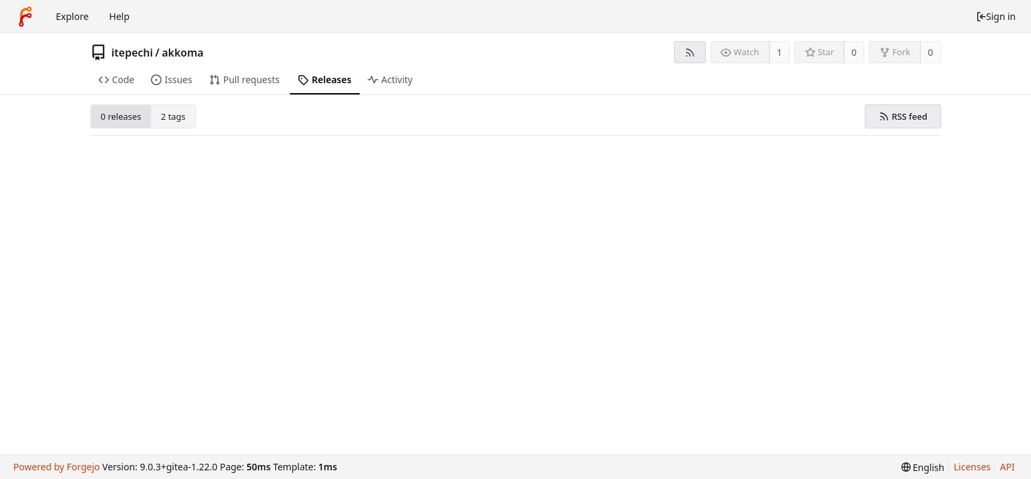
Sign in (996, 16)
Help (119, 16)
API (1007, 466)
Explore (72, 16)
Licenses (972, 466)
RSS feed (903, 116)
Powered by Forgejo (56, 466)
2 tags (173, 116)
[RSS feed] (689, 52)
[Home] (25, 17)
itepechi (133, 52)
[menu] (923, 467)
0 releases (120, 116)
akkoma (182, 52)
